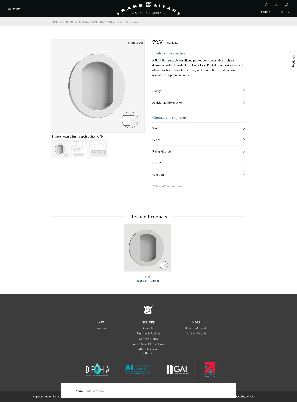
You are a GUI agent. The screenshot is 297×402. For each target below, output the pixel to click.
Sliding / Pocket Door (92, 22)
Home (55, 22)
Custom (101, 328)
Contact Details (196, 333)
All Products (68, 22)
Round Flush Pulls (120, 22)
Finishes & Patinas (148, 333)
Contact (267, 12)
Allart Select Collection (148, 344)
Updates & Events (196, 328)
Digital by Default (244, 396)
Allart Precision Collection (148, 351)
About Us (148, 328)
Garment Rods (148, 339)
